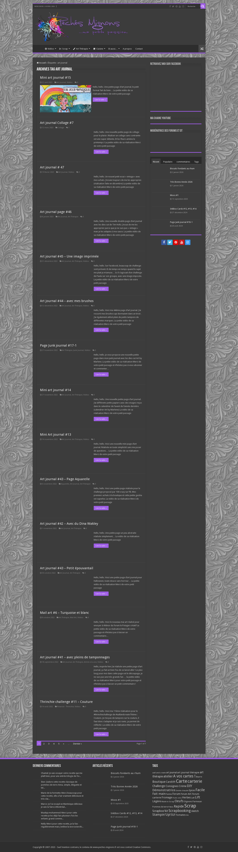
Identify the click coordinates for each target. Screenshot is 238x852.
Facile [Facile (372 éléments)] (200, 789)
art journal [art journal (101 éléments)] (171, 772)
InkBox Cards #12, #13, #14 (183, 209)
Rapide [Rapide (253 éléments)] (179, 806)
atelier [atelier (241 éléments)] (168, 776)
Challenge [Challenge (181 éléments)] (158, 785)
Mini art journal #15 (55, 78)
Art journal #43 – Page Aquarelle (65, 478)
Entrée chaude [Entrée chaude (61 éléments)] (182, 790)
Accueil (38, 48)
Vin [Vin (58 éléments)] (187, 814)
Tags (196, 162)
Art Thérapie (80, 49)
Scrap (63, 49)
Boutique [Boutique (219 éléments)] (158, 781)
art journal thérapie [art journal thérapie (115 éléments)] (188, 771)
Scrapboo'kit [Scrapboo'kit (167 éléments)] (160, 810)
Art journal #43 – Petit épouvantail (66, 567)
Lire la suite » (101, 99)
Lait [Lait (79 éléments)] (193, 797)
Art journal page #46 (56, 211)
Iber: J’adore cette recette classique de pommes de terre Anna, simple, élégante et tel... (61, 784)
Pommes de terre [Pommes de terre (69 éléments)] (160, 806)
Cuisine (98, 49)
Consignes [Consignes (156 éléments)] (172, 785)
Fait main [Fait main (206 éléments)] (159, 793)
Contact (139, 49)
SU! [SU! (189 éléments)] (173, 814)
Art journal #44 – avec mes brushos (67, 300)
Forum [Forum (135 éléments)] (176, 793)
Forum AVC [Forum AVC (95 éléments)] (186, 793)
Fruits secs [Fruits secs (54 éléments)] (177, 797)
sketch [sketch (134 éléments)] (195, 810)
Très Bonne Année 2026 (181, 182)
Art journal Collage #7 (57, 122)
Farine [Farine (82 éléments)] (169, 793)
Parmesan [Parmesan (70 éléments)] (197, 801)
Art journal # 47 (52, 167)
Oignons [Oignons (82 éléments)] (188, 801)
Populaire (167, 162)
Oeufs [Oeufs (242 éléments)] (179, 800)
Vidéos (49, 49)
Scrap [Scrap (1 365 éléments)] (190, 805)
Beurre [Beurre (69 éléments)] (199, 776)
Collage (61, 127)
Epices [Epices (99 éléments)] (192, 789)
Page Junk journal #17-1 (58, 345)
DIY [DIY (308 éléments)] (189, 785)
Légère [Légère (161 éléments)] (156, 800)
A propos (127, 49)
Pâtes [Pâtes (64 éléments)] (170, 806)
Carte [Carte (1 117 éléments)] (181, 780)
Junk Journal (78, 350)
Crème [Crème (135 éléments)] (182, 785)
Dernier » (77, 743)
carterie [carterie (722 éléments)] (195, 780)
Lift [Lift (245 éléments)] (197, 797)
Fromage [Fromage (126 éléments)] (167, 796)
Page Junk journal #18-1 (181, 222)
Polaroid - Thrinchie (65, 706)
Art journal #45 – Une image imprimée (69, 256)
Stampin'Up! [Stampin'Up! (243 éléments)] (161, 814)
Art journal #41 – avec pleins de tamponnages (75, 657)
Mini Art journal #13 (55, 434)
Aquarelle (65, 483)
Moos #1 (174, 195)
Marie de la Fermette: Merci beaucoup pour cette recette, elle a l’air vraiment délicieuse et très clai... (62, 795)
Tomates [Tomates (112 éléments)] (181, 814)
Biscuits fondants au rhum (182, 168)
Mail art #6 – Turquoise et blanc (64, 612)
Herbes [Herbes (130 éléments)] (186, 796)
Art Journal (61, 82)
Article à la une (90, 661)
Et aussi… (113, 49)
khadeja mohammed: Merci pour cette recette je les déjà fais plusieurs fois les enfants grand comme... (59, 815)
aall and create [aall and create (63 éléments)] (159, 772)
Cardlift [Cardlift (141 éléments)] (170, 781)
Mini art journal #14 (55, 389)
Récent (156, 162)
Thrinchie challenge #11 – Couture (66, 701)
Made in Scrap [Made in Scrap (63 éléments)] (167, 801)
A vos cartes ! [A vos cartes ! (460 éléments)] (184, 775)
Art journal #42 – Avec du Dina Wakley (69, 523)
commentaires (183, 162)
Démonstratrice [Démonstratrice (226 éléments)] (163, 789)
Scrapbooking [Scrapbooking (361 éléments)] (180, 810)
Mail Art (73, 617)
